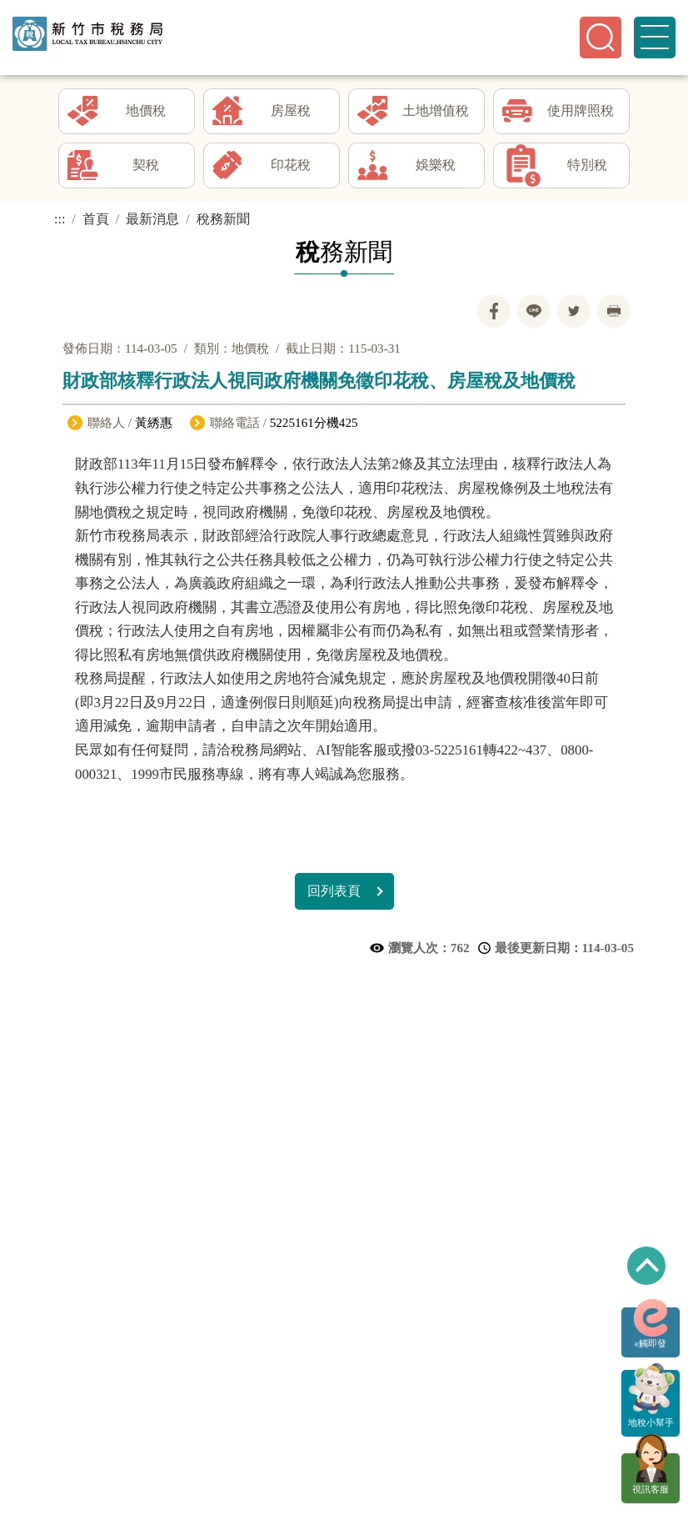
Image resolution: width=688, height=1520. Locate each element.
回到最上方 (646, 1266)
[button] (600, 37)
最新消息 (152, 223)
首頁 (95, 223)
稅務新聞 (223, 223)
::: (59, 223)
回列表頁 (334, 895)
